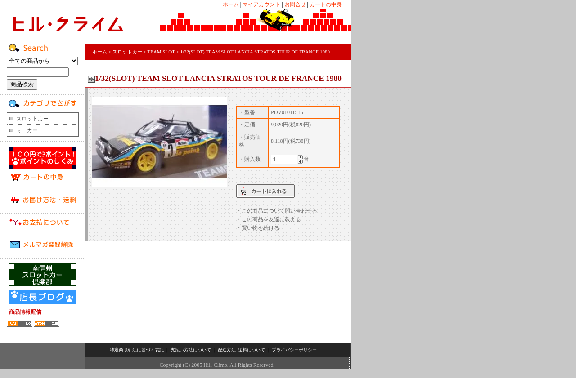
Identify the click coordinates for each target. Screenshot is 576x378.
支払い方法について (191, 349)
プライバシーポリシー (294, 349)
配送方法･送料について (241, 349)
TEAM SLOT (161, 51)
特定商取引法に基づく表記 (137, 349)
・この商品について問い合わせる (276, 211)
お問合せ (295, 4)
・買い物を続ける (257, 228)
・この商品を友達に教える (268, 219)
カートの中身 (326, 4)
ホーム (231, 4)
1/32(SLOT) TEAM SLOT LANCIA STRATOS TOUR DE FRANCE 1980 (255, 51)
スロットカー (32, 119)
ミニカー (27, 130)
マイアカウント (261, 4)
